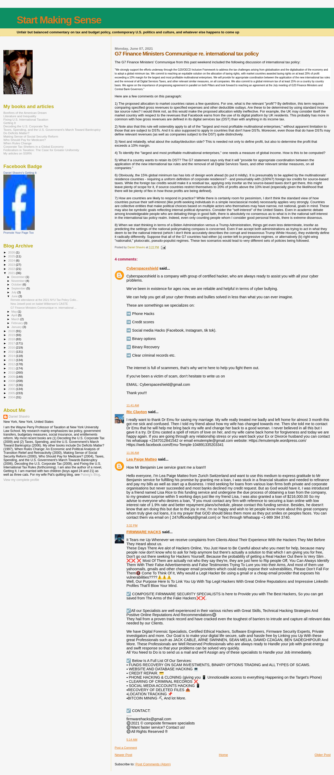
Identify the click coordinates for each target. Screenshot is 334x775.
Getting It (9, 123)
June (15, 296)
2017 (12, 343)
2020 (12, 331)
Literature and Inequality (19, 116)
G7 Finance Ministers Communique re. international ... (43, 307)
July (14, 292)
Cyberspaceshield (142, 268)
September (19, 288)
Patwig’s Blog (90, 474)
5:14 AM (131, 739)
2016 (12, 347)
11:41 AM (132, 405)
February (17, 323)
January (17, 326)
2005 (12, 393)
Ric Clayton (136, 412)
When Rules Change (17, 143)
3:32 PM (132, 525)
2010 (12, 372)
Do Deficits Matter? (16, 133)
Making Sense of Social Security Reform (30, 136)
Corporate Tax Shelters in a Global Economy (33, 146)
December (18, 276)
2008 (12, 380)
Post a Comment (126, 747)
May (14, 311)
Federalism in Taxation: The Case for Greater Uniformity (41, 150)
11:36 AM (132, 452)
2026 (12, 252)
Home (223, 755)
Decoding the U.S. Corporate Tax (25, 126)
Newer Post (123, 755)
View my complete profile (21, 480)
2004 (12, 397)
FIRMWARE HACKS (143, 532)
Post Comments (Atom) (153, 764)
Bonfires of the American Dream (25, 112)
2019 (12, 335)
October (17, 284)
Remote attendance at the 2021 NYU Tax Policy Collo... (44, 299)
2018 (12, 339)
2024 (12, 260)
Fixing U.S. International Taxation (25, 119)
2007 (12, 385)
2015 (12, 351)
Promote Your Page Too (18, 232)
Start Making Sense (59, 20)
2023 (12, 264)
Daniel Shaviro (19, 416)
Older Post (323, 755)
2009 (12, 376)
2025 (12, 256)
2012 (12, 364)
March (15, 319)
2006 (12, 388)
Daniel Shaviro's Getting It (20, 172)
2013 (12, 360)
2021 (12, 273)
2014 (12, 355)
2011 (12, 368)
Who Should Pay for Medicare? (24, 139)
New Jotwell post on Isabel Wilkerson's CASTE (39, 303)
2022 (12, 268)
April (14, 315)
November (18, 280)
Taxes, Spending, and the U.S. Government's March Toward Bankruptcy (52, 129)
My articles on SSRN (17, 153)
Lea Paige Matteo (141, 459)
